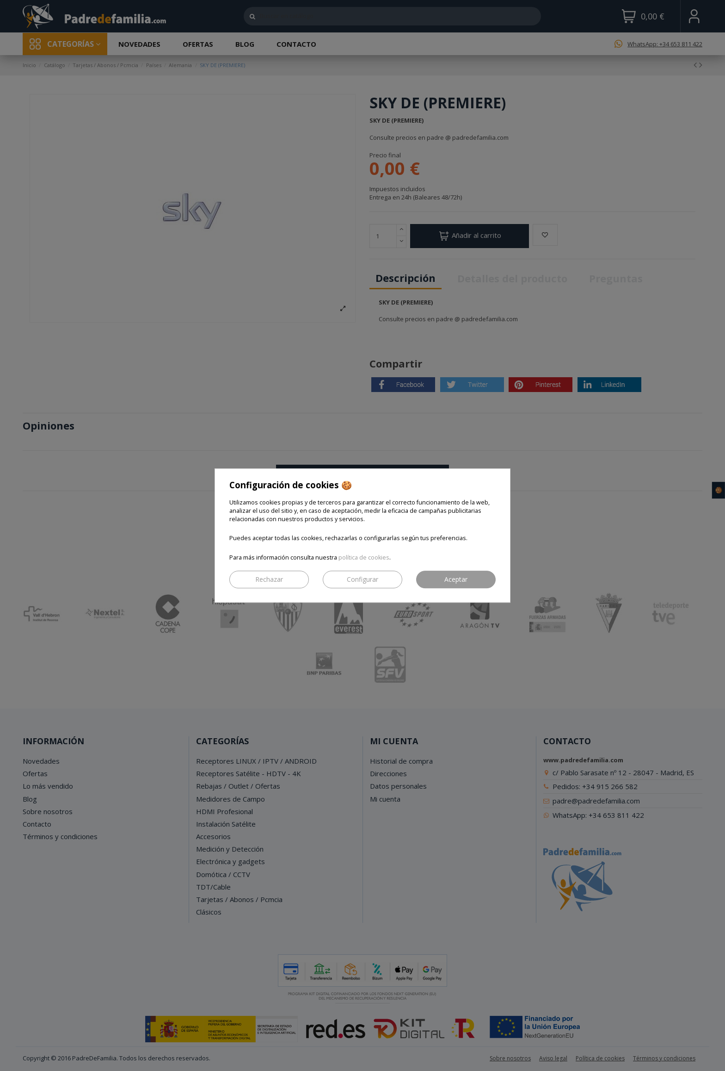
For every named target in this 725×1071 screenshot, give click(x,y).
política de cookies (363, 557)
